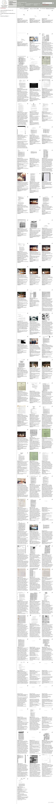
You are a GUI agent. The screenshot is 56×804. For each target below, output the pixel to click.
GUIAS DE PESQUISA (12, 2)
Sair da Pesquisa (3, 8)
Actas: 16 (19, 3)
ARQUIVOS (11, 1)
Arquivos (19, 6)
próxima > (52, 802)
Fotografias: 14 (20, 4)
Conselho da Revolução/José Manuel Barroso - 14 (8, 14)
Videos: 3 (35, 4)
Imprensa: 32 (28, 4)
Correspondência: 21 (29, 3)
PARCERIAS (11, 4)
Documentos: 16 (37, 3)
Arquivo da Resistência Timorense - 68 (6, 10)
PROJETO (10, 3)
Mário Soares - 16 (3, 11)
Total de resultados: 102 (21, 2)
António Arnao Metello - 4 (4, 16)
